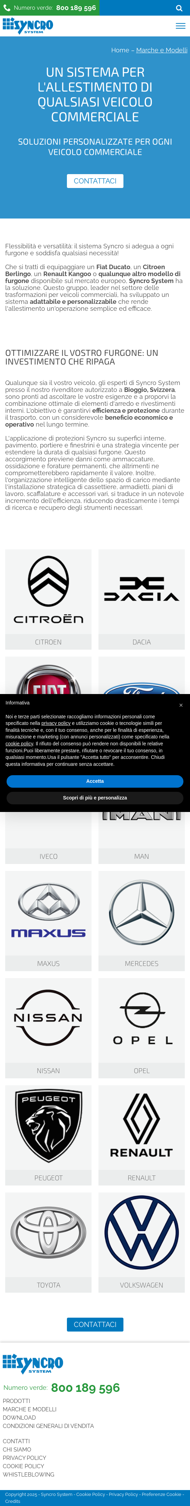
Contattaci (95, 181)
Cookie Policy (23, 1466)
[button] (181, 705)
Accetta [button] (95, 781)
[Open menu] (181, 26)
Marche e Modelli (30, 1409)
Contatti (16, 1441)
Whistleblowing (28, 1474)
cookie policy (19, 743)
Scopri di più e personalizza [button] (95, 798)
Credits (12, 1501)
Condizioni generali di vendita (48, 1426)
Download (19, 1417)
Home (120, 50)
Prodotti (16, 1401)
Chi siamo (17, 1449)
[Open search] (179, 8)
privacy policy (56, 723)
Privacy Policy (24, 1458)
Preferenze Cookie (161, 1494)
